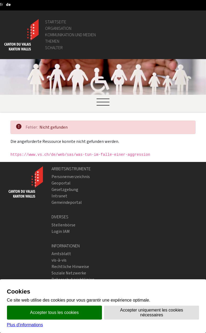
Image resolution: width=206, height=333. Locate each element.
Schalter (54, 47)
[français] (1, 4)
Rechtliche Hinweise (70, 266)
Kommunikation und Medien (70, 35)
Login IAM (61, 231)
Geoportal (61, 183)
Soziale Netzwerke (69, 273)
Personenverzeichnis (71, 176)
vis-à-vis (59, 260)
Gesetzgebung (65, 189)
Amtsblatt (61, 253)
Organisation (58, 28)
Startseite (55, 22)
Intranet (59, 196)
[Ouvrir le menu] (103, 102)
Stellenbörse (63, 225)
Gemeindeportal (67, 202)
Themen (52, 41)
